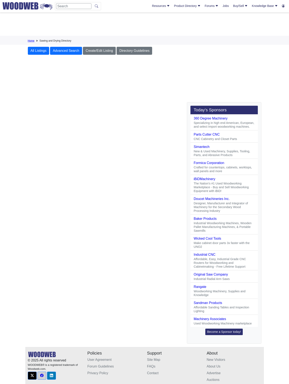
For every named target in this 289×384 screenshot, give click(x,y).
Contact (153, 373)
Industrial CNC (205, 254)
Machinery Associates (210, 319)
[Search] (73, 6)
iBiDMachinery (204, 179)
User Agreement (99, 359)
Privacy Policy (97, 373)
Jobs (226, 6)
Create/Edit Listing (99, 50)
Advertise (214, 373)
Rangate (200, 287)
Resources (161, 6)
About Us (214, 366)
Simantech (202, 147)
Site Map (153, 359)
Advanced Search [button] (66, 50)
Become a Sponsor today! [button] (224, 331)
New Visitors (216, 359)
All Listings (38, 50)
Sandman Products (208, 303)
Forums (211, 6)
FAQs (151, 366)
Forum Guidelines (100, 366)
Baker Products (205, 218)
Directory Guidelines (134, 50)
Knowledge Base (265, 6)
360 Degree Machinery (211, 118)
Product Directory (187, 6)
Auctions (213, 379)
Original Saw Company (211, 274)
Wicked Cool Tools (207, 238)
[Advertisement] (144, 24)
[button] (32, 376)
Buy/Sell (240, 6)
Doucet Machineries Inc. (212, 199)
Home (31, 40)
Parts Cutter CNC (207, 134)
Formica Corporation (209, 163)
